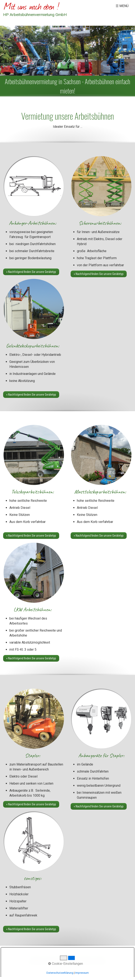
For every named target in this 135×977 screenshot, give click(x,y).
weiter (132, 50)
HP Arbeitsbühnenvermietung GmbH (35, 14)
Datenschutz (85, 959)
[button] (31, 272)
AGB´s (100, 959)
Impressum (66, 959)
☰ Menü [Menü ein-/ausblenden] (122, 6)
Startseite (36, 959)
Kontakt (51, 959)
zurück (3, 50)
